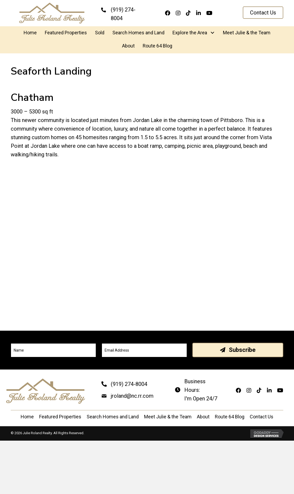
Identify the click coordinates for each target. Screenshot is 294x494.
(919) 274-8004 (129, 384)
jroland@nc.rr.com (132, 396)
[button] (263, 12)
